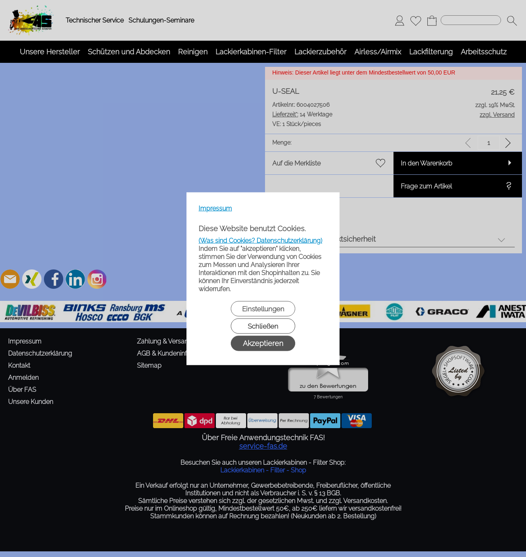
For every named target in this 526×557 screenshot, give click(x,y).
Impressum (215, 208)
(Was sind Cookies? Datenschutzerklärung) (260, 240)
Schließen (263, 326)
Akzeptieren (263, 343)
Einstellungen (263, 308)
